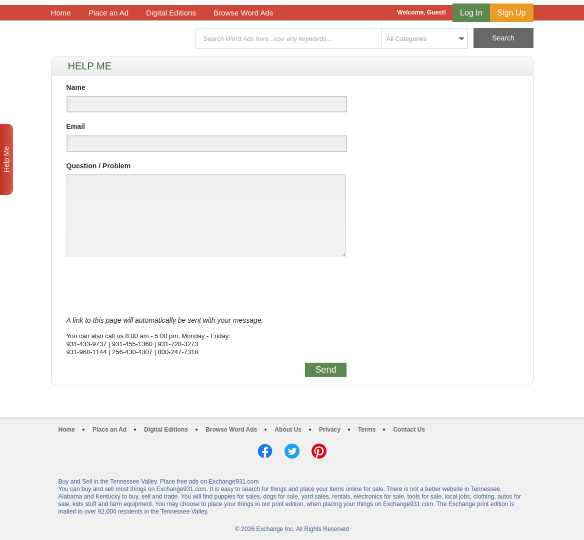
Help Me (6, 159)
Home (61, 12)
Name (76, 87)
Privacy (329, 429)
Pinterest (319, 451)
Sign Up (512, 12)
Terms (367, 429)
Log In (471, 12)
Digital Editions (171, 12)
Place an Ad (108, 12)
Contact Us (409, 429)
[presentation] (142, 286)
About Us (288, 429)
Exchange (122, 38)
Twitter (292, 451)
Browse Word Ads (244, 12)
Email (75, 126)
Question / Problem (98, 166)
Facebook (265, 451)
